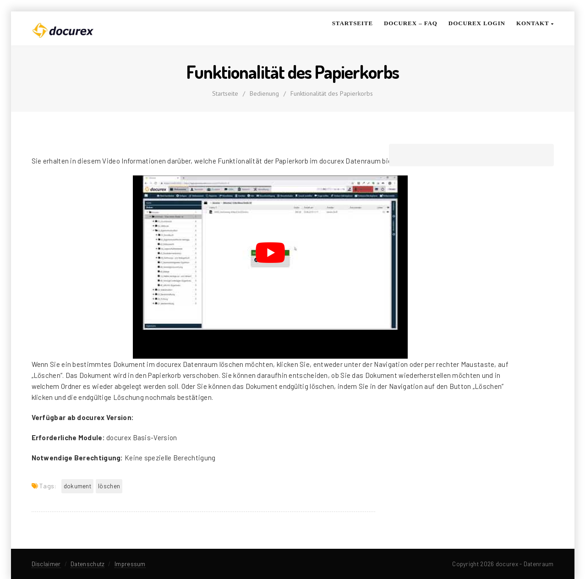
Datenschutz (87, 564)
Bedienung (264, 93)
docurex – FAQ (410, 23)
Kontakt (535, 23)
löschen (109, 486)
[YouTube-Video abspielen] (270, 252)
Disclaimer (46, 564)
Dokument (77, 486)
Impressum (130, 564)
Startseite (352, 23)
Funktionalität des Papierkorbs (331, 93)
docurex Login (476, 23)
